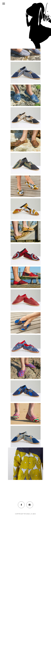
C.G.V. (34, 514)
